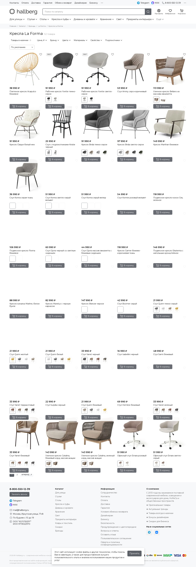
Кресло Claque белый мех (22, 144)
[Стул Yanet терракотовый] (26, 382)
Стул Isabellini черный (127, 354)
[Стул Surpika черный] (62, 382)
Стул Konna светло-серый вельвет (58, 198)
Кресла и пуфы (60, 19)
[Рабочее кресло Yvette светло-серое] (98, 68)
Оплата (25, 3)
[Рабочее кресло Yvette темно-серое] (62, 68)
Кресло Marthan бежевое (165, 144)
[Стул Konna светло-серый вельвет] (62, 175)
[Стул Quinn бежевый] (98, 382)
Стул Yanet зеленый (163, 405)
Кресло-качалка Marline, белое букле (25, 304)
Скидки (58, 527)
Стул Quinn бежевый (91, 405)
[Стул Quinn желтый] (26, 331)
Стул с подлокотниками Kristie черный (60, 145)
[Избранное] (170, 12)
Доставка (36, 3)
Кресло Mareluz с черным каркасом (58, 304)
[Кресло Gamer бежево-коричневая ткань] (134, 228)
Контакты (14, 3)
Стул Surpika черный (55, 405)
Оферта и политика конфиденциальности (111, 543)
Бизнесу (93, 3)
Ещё (158, 19)
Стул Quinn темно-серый (165, 303)
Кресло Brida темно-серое (94, 144)
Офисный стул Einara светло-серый (167, 456)
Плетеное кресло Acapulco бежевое (23, 92)
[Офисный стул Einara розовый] (134, 433)
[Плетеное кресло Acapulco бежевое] (26, 68)
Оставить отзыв (108, 534)
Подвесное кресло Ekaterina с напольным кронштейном (168, 251)
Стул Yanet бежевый (20, 455)
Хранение (105, 19)
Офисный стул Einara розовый (131, 455)
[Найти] (148, 11)
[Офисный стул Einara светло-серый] (169, 433)
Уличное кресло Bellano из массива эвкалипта (166, 92)
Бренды (32, 26)
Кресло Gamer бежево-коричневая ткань (128, 251)
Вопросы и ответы (110, 531)
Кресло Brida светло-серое (130, 144)
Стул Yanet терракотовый (22, 405)
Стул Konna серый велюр (93, 197)
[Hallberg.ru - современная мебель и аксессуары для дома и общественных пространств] (23, 12)
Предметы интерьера (138, 19)
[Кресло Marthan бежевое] (169, 122)
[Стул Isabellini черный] (134, 331)
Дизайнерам (80, 3)
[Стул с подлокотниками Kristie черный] (62, 122)
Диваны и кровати (84, 19)
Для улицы (16, 19)
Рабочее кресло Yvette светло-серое (96, 92)
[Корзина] (181, 12)
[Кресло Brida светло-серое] (134, 122)
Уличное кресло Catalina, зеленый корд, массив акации (98, 456)
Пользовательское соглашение (116, 538)
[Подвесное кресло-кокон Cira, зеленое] (169, 175)
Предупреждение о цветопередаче (118, 527)
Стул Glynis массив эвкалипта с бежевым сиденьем (96, 251)
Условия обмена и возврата (114, 512)
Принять (134, 553)
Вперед (27, 474)
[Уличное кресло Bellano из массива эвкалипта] (169, 68)
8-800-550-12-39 (171, 3)
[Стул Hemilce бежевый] (134, 382)
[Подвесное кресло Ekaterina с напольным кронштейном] (169, 228)
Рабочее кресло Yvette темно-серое (60, 92)
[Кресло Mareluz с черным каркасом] (62, 281)
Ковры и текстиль (63, 523)
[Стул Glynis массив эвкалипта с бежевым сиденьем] (98, 228)
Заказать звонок (19, 494)
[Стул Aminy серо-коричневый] (134, 68)
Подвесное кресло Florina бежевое (22, 251)
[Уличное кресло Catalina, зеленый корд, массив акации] (98, 433)
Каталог (22, 26)
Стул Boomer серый (127, 303)
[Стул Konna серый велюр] (98, 175)
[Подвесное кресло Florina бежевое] (26, 228)
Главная (13, 26)
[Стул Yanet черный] (98, 331)
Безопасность (107, 523)
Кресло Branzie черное (92, 303)
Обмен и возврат (63, 3)
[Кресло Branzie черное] (98, 281)
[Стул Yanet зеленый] (169, 382)
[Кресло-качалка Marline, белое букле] (26, 281)
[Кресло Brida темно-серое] (98, 122)
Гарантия (47, 3)
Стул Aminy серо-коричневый (131, 91)
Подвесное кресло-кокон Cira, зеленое (168, 198)
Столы (43, 19)
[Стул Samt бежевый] (169, 331)
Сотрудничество (109, 492)
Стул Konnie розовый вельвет (131, 197)
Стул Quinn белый (54, 354)
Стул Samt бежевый (163, 354)
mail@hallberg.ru (21, 510)
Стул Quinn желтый (19, 354)
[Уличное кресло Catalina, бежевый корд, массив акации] (62, 433)
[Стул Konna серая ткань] (26, 175)
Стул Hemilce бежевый (128, 405)
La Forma (42, 26)
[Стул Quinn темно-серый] (169, 281)
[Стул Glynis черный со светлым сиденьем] (62, 228)
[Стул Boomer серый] (134, 281)
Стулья (31, 19)
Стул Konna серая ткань (21, 197)
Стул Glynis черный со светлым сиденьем (60, 251)
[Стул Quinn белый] (62, 331)
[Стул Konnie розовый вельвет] (134, 175)
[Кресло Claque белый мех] (26, 122)
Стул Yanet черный (90, 354)
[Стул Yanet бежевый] (26, 433)
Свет (119, 19)
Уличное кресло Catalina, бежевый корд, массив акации (60, 456)
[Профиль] (159, 12)
